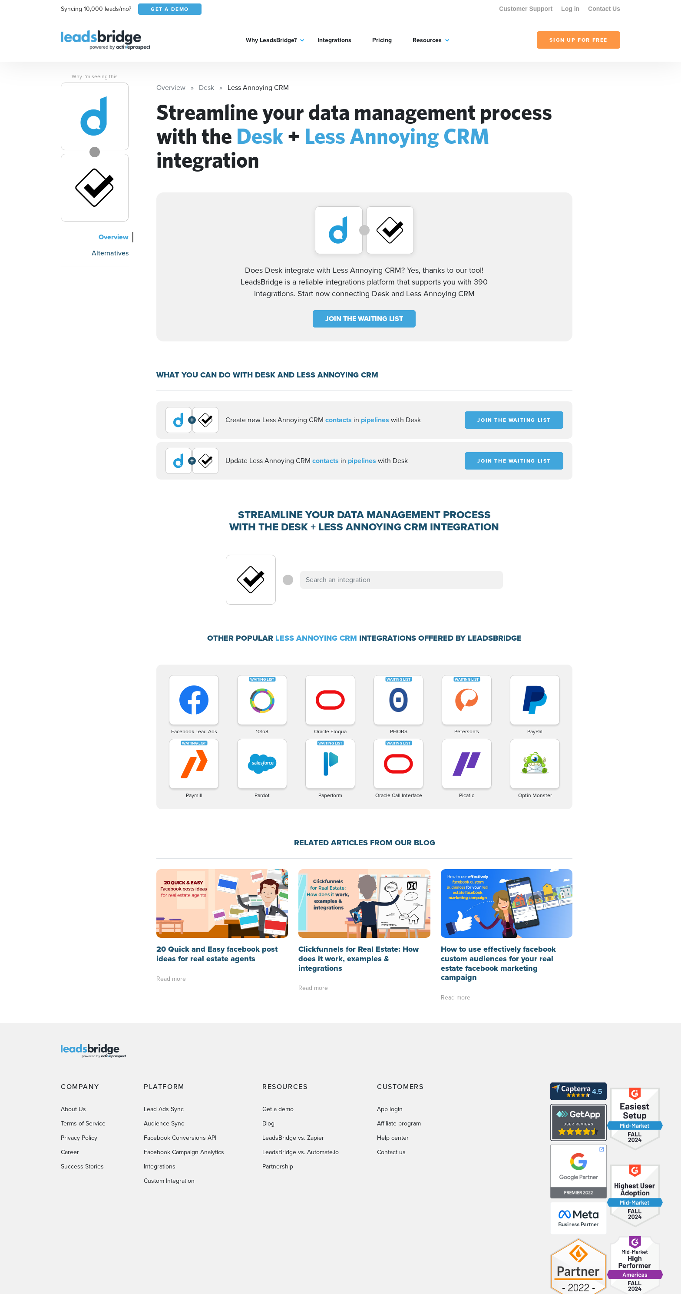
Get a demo (278, 1109)
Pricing (382, 40)
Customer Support (525, 8)
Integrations (334, 40)
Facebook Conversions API (180, 1137)
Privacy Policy (79, 1137)
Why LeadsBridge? (271, 40)
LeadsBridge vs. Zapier (293, 1137)
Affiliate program (399, 1123)
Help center (393, 1137)
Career (70, 1152)
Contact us (391, 1152)
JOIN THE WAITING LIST (364, 319)
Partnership (277, 1166)
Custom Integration (169, 1180)
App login (390, 1109)
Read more (171, 978)
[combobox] (401, 580)
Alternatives (110, 253)
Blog (268, 1123)
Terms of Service (83, 1123)
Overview (114, 237)
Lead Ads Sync (164, 1109)
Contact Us (604, 8)
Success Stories (82, 1166)
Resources (427, 40)
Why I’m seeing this (95, 76)
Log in (570, 8)
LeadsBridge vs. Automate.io (300, 1152)
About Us (73, 1109)
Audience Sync (164, 1123)
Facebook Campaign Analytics (184, 1152)
